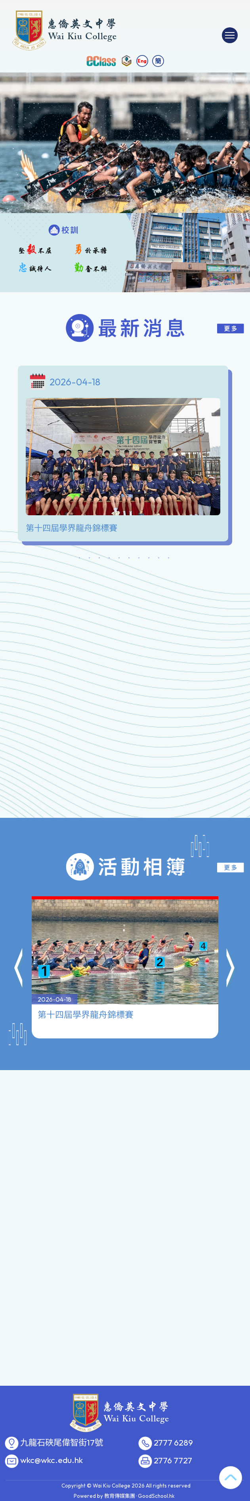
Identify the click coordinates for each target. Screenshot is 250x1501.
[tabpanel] (125, 455)
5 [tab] (119, 559)
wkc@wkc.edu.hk (51, 1460)
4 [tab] (109, 559)
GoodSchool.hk (156, 1496)
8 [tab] (149, 559)
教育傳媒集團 (119, 1496)
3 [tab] (99, 559)
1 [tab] (80, 559)
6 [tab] (129, 559)
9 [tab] (159, 559)
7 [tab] (139, 559)
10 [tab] (169, 559)
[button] (19, 960)
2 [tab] (90, 559)
